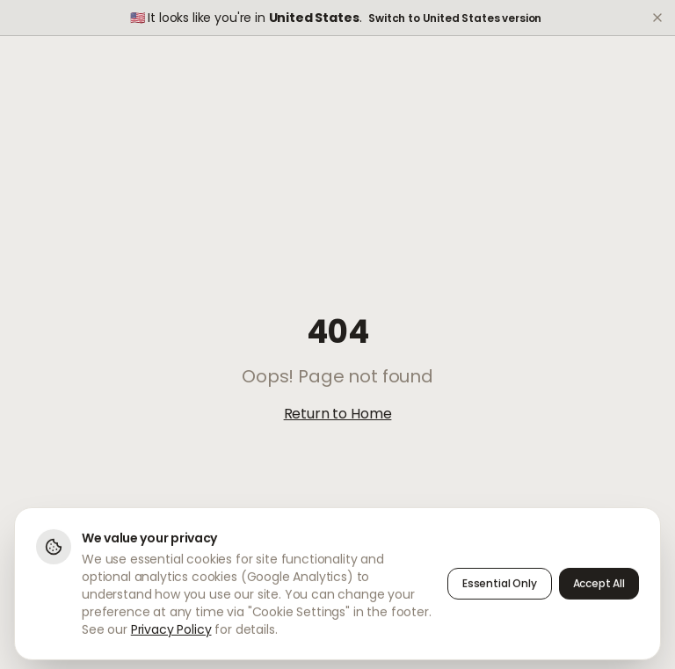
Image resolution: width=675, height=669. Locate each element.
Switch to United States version (454, 18)
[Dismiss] (657, 18)
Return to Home (338, 414)
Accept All (599, 587)
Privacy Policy (171, 634)
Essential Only (499, 587)
